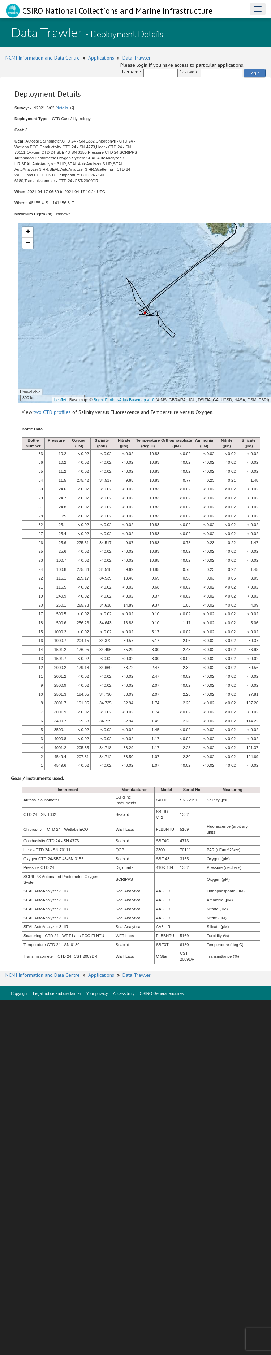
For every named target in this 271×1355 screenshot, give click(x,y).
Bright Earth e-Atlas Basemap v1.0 (124, 400)
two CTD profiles (52, 412)
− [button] (28, 243)
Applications (101, 57)
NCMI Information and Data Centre (42, 57)
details (62, 108)
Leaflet (60, 400)
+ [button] (28, 232)
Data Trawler (136, 57)
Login (254, 72)
